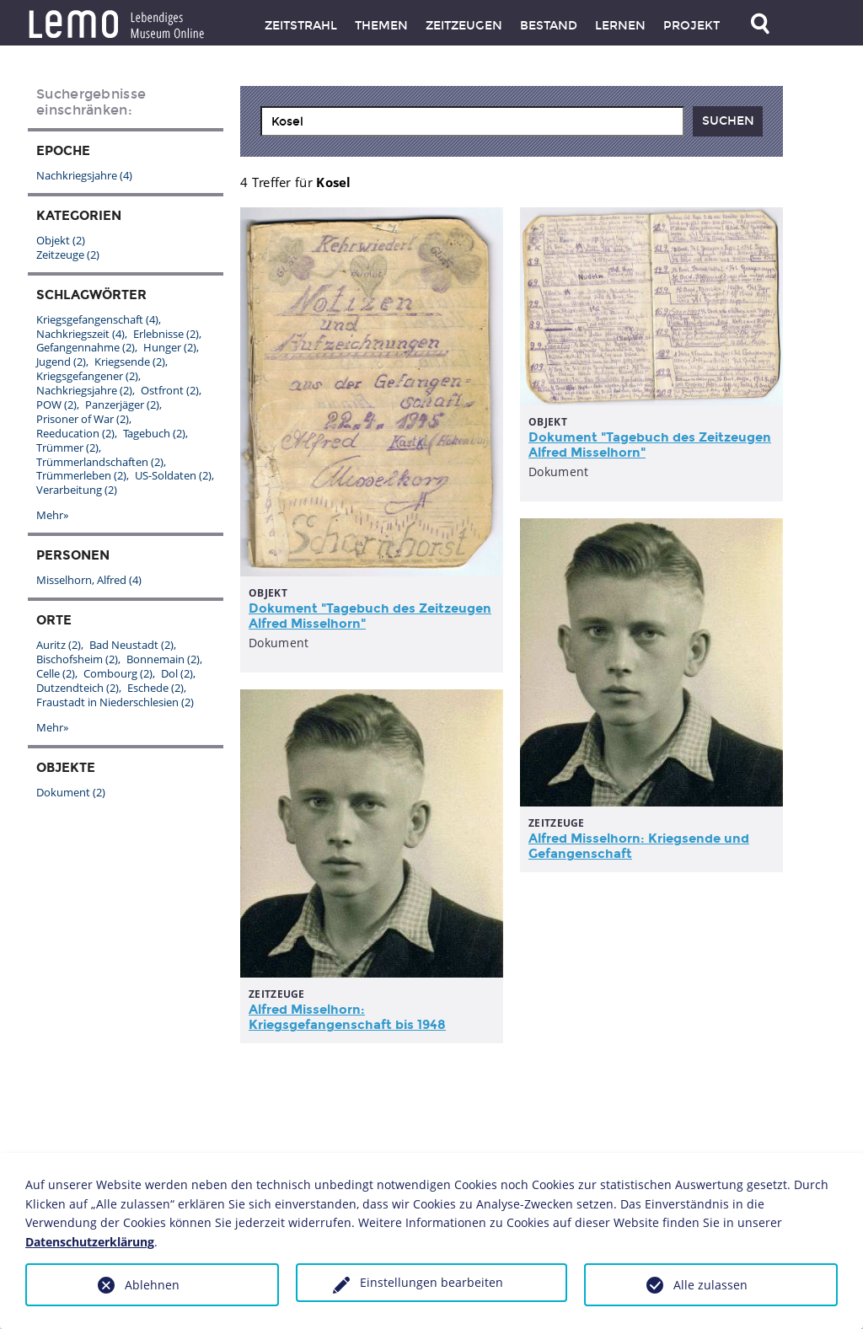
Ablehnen (152, 1285)
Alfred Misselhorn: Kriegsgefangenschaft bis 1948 (347, 1017)
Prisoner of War (82, 418)
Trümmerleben (81, 475)
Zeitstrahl (301, 26)
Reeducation (75, 433)
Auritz (58, 644)
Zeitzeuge (67, 254)
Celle (55, 673)
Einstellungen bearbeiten (431, 1282)
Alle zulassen (710, 1285)
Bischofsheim (77, 659)
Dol (177, 673)
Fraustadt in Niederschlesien (115, 702)
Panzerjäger (122, 404)
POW (56, 404)
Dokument (70, 792)
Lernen (620, 26)
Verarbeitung (76, 489)
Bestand (548, 26)
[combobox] (472, 121)
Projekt (691, 26)
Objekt (60, 240)
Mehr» (52, 514)
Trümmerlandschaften (99, 461)
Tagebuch (154, 433)
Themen (381, 26)
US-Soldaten (173, 475)
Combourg (118, 673)
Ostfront (170, 390)
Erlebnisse (166, 333)
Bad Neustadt (131, 644)
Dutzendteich (77, 687)
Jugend (61, 361)
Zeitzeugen (464, 26)
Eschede (155, 687)
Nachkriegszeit (80, 333)
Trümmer (67, 447)
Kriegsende (129, 361)
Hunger (169, 347)
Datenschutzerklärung (89, 1242)
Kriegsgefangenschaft (97, 319)
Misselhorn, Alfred (89, 579)
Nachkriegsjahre (84, 175)
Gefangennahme (85, 347)
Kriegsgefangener (87, 375)
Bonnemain (163, 659)
